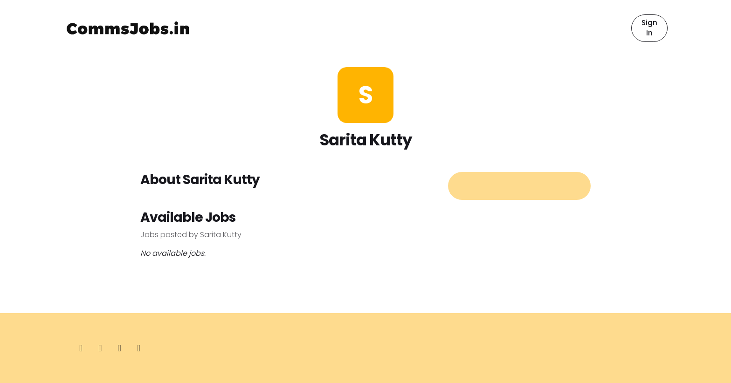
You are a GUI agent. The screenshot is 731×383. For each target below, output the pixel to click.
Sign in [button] (649, 28)
